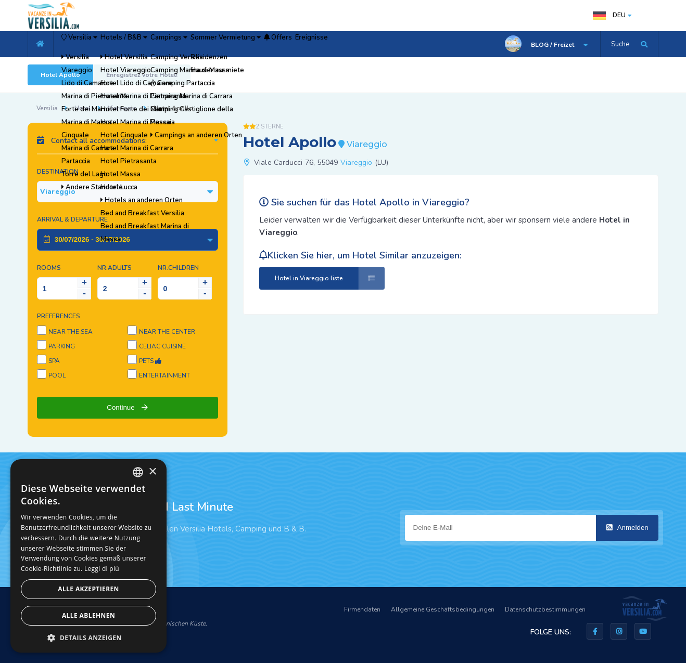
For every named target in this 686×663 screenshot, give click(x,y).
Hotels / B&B (155, 44)
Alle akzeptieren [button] (88, 588)
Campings (218, 44)
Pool (57, 375)
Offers (364, 44)
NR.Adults (114, 268)
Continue (127, 407)
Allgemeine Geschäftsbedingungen (442, 609)
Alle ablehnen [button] (88, 615)
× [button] (152, 472)
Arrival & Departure (72, 219)
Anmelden (627, 527)
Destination (58, 171)
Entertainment (164, 375)
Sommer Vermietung (294, 44)
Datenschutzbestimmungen (545, 609)
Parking (61, 346)
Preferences (58, 316)
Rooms (49, 268)
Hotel (82, 108)
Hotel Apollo (60, 75)
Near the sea (70, 332)
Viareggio (122, 108)
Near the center (167, 332)
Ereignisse (414, 44)
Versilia (90, 44)
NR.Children (178, 268)
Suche (620, 44)
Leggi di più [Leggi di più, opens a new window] (101, 568)
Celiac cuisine (162, 346)
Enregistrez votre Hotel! (141, 75)
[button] (88, 637)
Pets (150, 361)
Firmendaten (362, 609)
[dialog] (88, 556)
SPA (54, 361)
